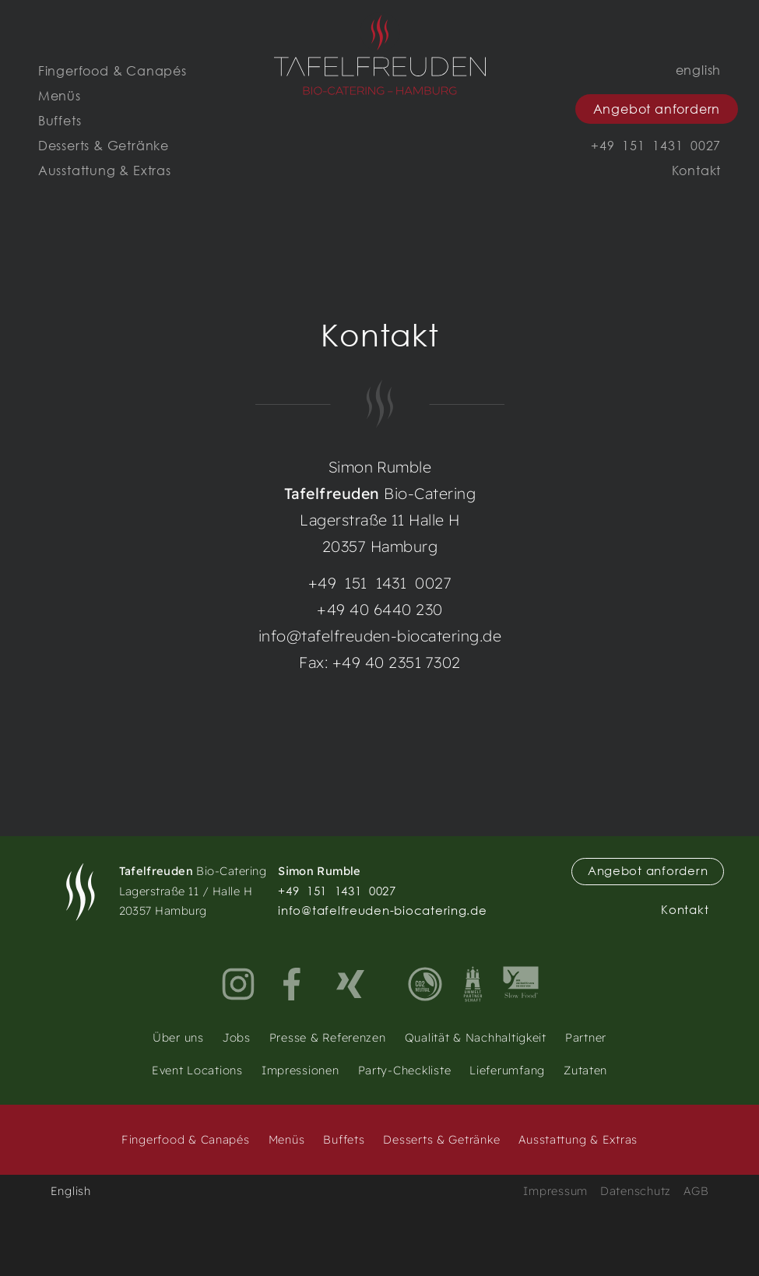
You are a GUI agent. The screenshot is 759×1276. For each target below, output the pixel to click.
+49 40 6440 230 (379, 609)
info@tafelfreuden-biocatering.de (379, 635)
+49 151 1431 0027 (379, 582)
